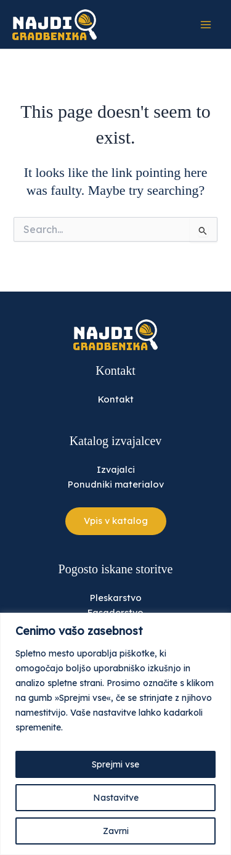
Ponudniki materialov (116, 484)
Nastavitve (116, 797)
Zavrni (116, 831)
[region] (115, 734)
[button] (115, 521)
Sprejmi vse (115, 764)
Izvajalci (116, 469)
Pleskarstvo (116, 597)
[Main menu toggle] (206, 25)
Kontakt (116, 399)
